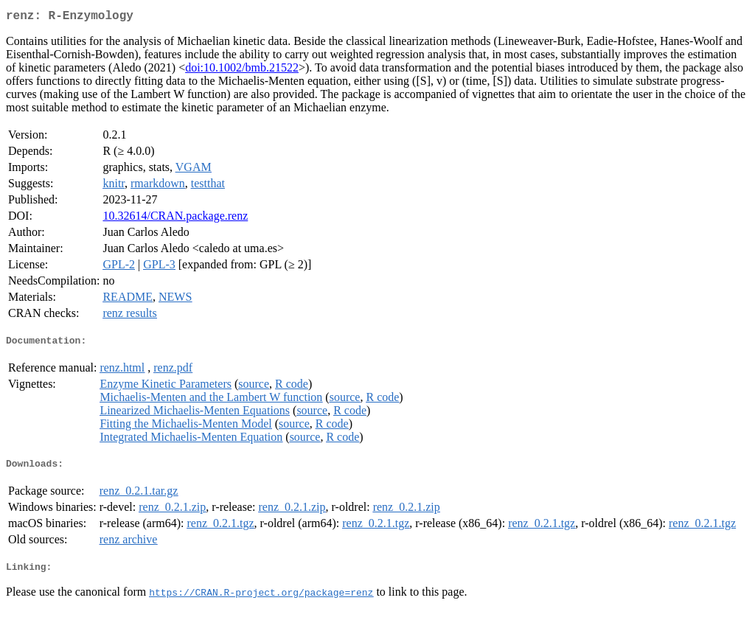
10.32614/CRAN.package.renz (175, 218)
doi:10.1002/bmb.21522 (242, 70)
